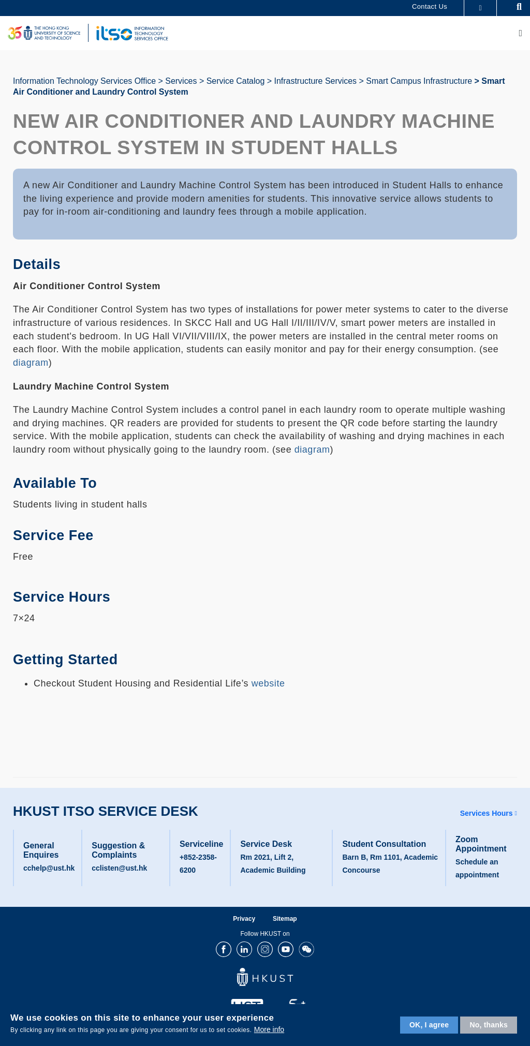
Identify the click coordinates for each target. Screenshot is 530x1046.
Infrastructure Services (315, 81)
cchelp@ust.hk (49, 868)
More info (269, 1029)
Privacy (244, 918)
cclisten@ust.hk (119, 868)
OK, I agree (429, 1025)
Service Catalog (236, 81)
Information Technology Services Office (84, 81)
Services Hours (486, 813)
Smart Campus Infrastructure (419, 81)
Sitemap (285, 918)
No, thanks (488, 1025)
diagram (31, 362)
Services (181, 81)
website (268, 683)
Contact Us (429, 6)
